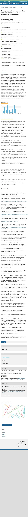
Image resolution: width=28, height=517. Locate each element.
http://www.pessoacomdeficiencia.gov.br (9, 221)
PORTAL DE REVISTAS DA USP (6, 1)
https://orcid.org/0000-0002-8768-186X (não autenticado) (11, 25)
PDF (4, 342)
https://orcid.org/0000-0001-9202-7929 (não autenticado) (11, 58)
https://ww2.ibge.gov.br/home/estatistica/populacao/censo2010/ (14, 201)
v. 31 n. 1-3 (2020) (12, 7)
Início (2, 7)
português (4, 436)
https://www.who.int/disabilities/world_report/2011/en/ (12, 195)
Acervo (6, 7)
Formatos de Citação (8, 395)
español (3, 434)
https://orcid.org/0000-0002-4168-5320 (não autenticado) (11, 32)
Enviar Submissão (7, 424)
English (3, 432)
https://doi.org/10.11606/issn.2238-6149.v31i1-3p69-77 (14, 62)
